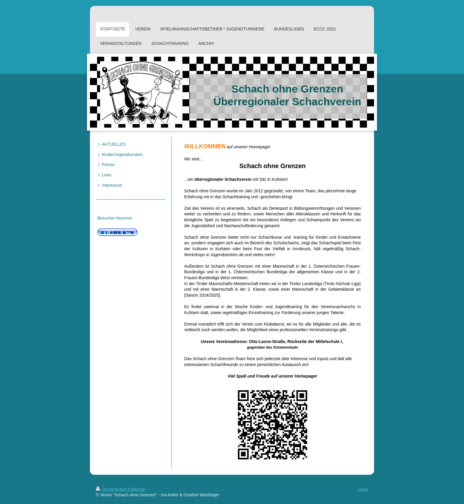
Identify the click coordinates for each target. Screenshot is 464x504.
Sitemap (137, 489)
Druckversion (112, 489)
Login (363, 489)
